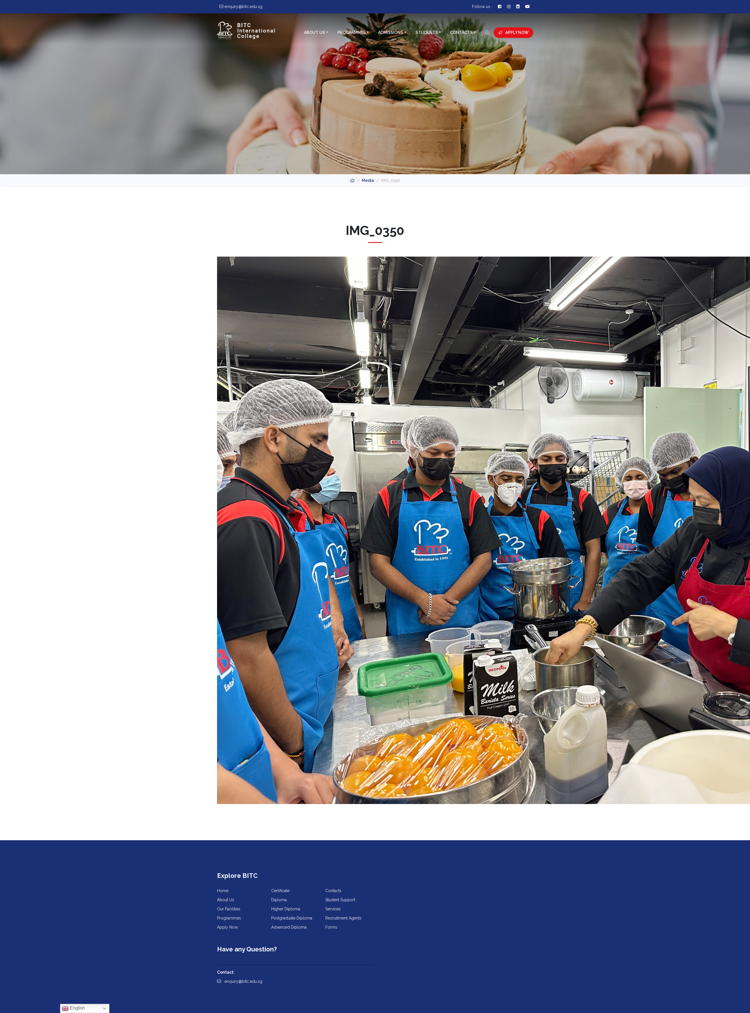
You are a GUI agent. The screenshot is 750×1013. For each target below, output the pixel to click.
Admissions (390, 32)
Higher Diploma (285, 910)
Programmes (351, 32)
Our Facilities (228, 910)
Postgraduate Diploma (291, 919)
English (73, 1008)
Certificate (280, 891)
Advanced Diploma (288, 928)
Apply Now (513, 32)
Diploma (279, 900)
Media (368, 180)
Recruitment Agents (343, 919)
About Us (314, 32)
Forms (331, 928)
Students (426, 32)
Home (222, 891)
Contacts (461, 32)
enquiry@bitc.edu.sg (402, 908)
